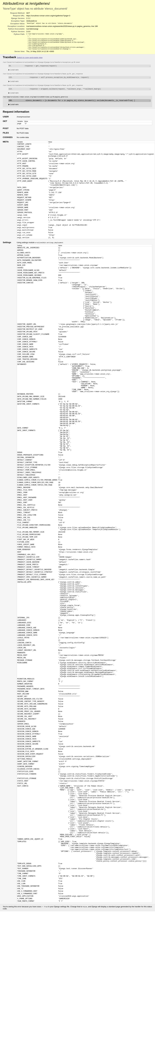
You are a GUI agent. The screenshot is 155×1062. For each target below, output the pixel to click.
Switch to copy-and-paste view (29, 60)
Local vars (13, 73)
